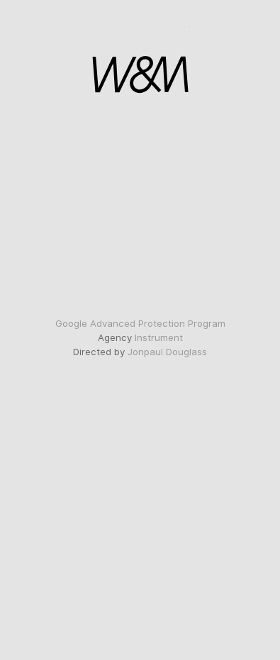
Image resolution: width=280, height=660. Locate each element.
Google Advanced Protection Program (140, 323)
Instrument (159, 337)
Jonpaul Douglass (167, 351)
